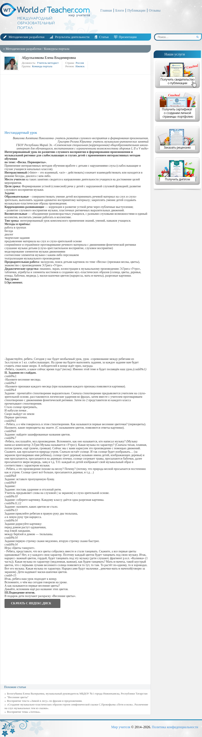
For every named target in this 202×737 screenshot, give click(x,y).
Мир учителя (120, 727)
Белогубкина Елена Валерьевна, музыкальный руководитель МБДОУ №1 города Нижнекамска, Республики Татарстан (77, 693)
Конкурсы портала (56, 48)
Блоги (119, 10)
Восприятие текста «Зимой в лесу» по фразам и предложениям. (45, 700)
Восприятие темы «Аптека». (24, 711)
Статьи (104, 37)
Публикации (136, 10)
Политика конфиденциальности (175, 727)
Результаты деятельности (72, 37)
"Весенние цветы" (18, 697)
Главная (106, 10)
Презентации (128, 37)
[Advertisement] (76, 102)
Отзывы (155, 10)
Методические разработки (26, 37)
